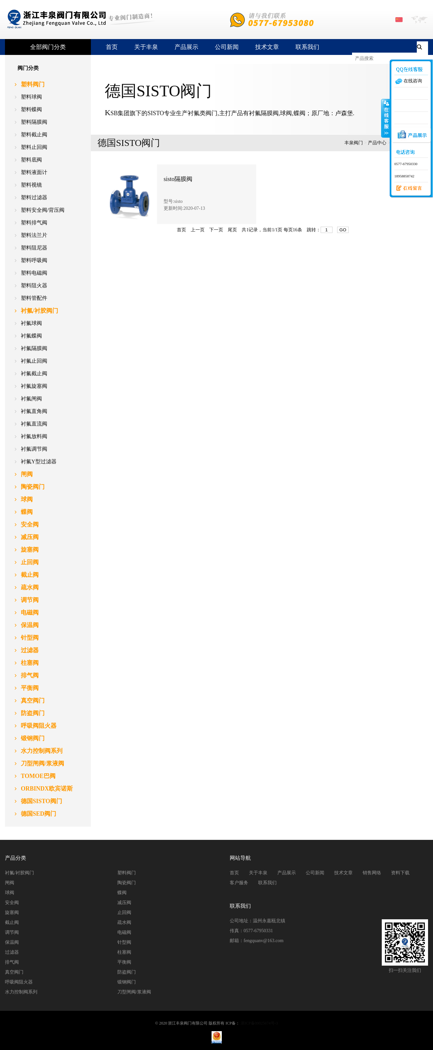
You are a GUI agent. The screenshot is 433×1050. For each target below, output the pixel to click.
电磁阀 (124, 932)
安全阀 (12, 902)
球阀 (9, 892)
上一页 (198, 229)
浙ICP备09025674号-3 (259, 1023)
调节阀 (12, 932)
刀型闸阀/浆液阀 (134, 991)
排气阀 (12, 962)
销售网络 (372, 872)
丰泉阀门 (353, 142)
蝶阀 (122, 892)
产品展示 (186, 47)
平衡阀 (124, 962)
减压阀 (124, 902)
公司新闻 (227, 47)
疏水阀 (124, 922)
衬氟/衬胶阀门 (19, 872)
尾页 (232, 229)
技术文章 (267, 47)
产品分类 (15, 858)
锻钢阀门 (126, 982)
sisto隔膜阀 (178, 179)
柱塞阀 (124, 952)
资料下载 (400, 872)
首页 (112, 47)
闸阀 (9, 882)
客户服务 (239, 882)
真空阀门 (14, 972)
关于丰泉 (146, 47)
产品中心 (377, 142)
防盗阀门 (126, 972)
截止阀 (12, 922)
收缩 (385, 118)
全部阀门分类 (48, 47)
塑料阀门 (126, 872)
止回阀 (124, 912)
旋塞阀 (12, 912)
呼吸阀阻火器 (19, 982)
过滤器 (12, 952)
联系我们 (307, 47)
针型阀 (124, 942)
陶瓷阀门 (126, 882)
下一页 (216, 229)
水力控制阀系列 (21, 991)
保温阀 (12, 942)
